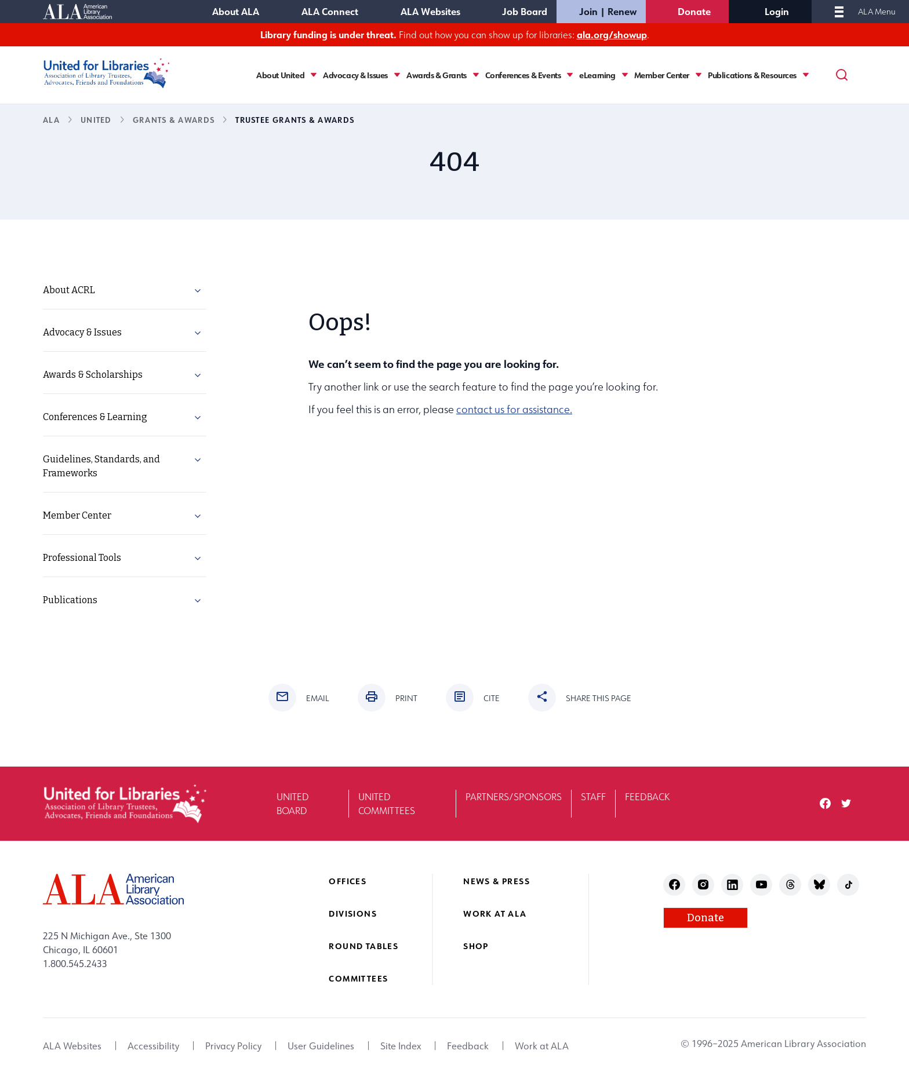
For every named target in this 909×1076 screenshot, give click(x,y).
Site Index (400, 1046)
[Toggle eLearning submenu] (625, 75)
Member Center (662, 75)
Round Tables (363, 945)
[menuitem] (124, 290)
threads (790, 884)
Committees (358, 978)
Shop (476, 945)
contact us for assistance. (514, 409)
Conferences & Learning (95, 416)
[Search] (842, 75)
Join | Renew (608, 11)
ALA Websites (430, 11)
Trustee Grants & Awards (294, 120)
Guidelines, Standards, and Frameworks (101, 466)
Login (777, 11)
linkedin (732, 884)
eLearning (597, 75)
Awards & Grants (436, 75)
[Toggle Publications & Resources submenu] (806, 75)
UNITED (96, 120)
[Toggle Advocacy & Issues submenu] (397, 75)
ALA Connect (329, 11)
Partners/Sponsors (514, 797)
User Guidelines (321, 1046)
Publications (70, 600)
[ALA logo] (113, 889)
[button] (197, 292)
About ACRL (69, 290)
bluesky (819, 884)
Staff (593, 797)
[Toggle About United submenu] (314, 75)
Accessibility (153, 1046)
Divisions (353, 913)
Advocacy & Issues (355, 75)
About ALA (235, 11)
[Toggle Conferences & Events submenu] (570, 75)
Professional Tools (82, 557)
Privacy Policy (233, 1046)
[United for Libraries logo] (106, 73)
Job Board (524, 11)
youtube (761, 884)
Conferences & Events (523, 75)
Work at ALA (494, 913)
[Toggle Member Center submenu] (698, 75)
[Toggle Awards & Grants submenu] (476, 75)
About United (280, 75)
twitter (846, 803)
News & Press (496, 881)
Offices (347, 881)
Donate (694, 11)
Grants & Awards (174, 120)
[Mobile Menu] (839, 11)
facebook (825, 803)
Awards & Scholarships (93, 374)
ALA (51, 120)
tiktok (848, 884)
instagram (703, 884)
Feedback (647, 797)
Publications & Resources (752, 75)
